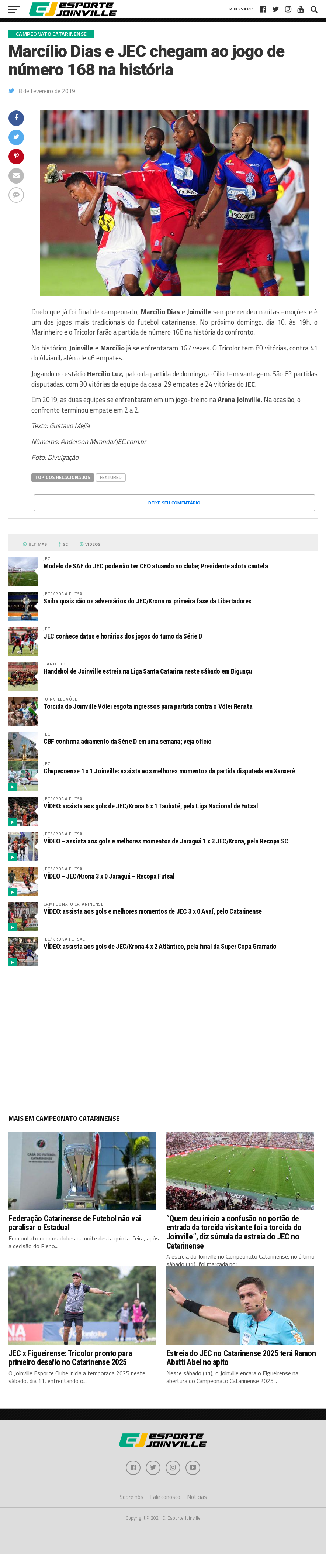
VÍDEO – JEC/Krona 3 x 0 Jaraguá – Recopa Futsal (109, 876)
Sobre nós (131, 1497)
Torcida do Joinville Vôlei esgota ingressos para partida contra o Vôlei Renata (148, 706)
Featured (111, 477)
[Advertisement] (163, 1031)
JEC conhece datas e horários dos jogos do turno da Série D (123, 636)
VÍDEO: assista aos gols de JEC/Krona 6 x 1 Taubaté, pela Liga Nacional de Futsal (151, 806)
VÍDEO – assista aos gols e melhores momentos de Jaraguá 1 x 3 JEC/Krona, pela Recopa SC (166, 841)
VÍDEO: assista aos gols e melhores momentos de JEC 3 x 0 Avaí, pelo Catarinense (153, 911)
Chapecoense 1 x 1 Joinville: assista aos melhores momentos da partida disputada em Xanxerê (169, 771)
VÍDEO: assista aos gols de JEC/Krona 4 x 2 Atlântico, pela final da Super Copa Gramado (160, 946)
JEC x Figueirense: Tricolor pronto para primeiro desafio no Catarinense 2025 (70, 1357)
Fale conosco (165, 1497)
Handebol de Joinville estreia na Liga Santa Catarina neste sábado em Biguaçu (148, 671)
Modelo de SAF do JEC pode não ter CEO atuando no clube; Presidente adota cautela (156, 566)
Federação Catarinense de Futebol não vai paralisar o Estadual (74, 1223)
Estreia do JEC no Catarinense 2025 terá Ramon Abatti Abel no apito (241, 1357)
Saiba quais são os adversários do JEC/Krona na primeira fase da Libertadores (148, 601)
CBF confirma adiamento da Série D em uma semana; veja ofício (128, 741)
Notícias (197, 1497)
